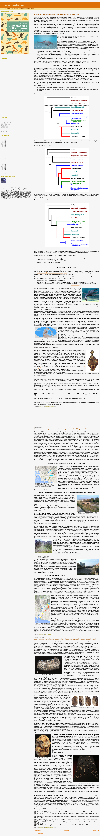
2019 (3, 144)
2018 (3, 145)
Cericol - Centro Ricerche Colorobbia (7, 122)
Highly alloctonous (4, 126)
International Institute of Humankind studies (9, 120)
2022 (3, 141)
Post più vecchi (96, 830)
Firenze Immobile (4, 125)
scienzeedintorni (14, 5)
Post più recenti (37, 830)
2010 (3, 169)
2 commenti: (49, 634)
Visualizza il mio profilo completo (7, 199)
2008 (3, 171)
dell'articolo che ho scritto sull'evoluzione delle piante (52, 273)
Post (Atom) (40, 833)
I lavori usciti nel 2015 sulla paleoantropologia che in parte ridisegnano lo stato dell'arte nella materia (65, 639)
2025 (3, 137)
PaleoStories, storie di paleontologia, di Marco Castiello (11, 119)
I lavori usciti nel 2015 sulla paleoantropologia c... (11, 161)
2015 (3, 164)
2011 (3, 168)
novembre (5, 149)
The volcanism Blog (4, 131)
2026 (3, 136)
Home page (66, 830)
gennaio (4, 163)
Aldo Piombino (11, 178)
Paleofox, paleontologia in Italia (6, 130)
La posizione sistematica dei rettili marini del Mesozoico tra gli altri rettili (56, 14)
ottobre (4, 150)
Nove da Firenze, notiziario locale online (8, 128)
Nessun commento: (50, 406)
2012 (3, 167)
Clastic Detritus (3, 123)
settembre (5, 151)
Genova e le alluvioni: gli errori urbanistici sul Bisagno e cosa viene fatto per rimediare (61, 429)
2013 (3, 166)
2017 (3, 146)
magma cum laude (4, 127)
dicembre (4, 148)
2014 (3, 165)
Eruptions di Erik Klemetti (5, 124)
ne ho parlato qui (75, 285)
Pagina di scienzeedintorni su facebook (8, 129)
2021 (3, 142)
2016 (3, 147)
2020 (3, 143)
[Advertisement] (44, 417)
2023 (3, 140)
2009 (3, 170)
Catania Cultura (4, 121)
